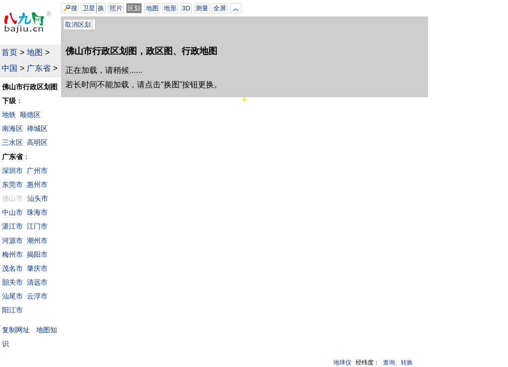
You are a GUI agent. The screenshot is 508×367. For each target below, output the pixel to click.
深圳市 (12, 171)
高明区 (37, 142)
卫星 (88, 8)
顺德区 (30, 115)
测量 (201, 8)
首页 (9, 52)
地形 (170, 8)
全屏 (219, 8)
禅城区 (37, 128)
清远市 (37, 282)
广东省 (39, 68)
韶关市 (12, 282)
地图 (35, 52)
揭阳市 (37, 254)
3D (186, 8)
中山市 (12, 212)
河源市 (12, 241)
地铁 (9, 115)
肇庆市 (37, 268)
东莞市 (12, 184)
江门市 (37, 226)
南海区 (12, 128)
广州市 (37, 171)
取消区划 (78, 24)
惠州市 (37, 184)
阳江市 (12, 310)
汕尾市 (12, 296)
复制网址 (18, 329)
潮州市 (37, 241)
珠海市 (37, 212)
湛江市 (12, 226)
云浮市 (37, 296)
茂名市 (12, 268)
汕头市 (37, 198)
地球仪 (342, 362)
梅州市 (12, 254)
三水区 (12, 142)
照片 (116, 8)
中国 (9, 68)
